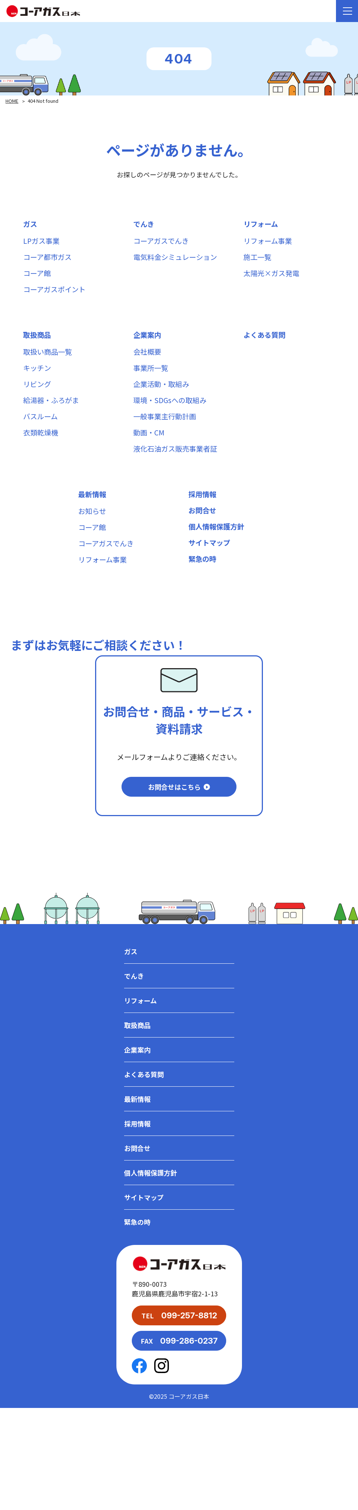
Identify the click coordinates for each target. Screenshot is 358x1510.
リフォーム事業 (268, 243)
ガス (30, 225)
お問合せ (203, 535)
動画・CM (149, 452)
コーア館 (37, 279)
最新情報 (93, 517)
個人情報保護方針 (217, 553)
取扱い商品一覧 (49, 362)
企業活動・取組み (162, 398)
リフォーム (261, 225)
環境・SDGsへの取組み (171, 416)
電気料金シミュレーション (177, 261)
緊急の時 (203, 589)
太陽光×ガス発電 (272, 279)
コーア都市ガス (48, 261)
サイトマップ (210, 571)
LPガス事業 (42, 243)
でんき (144, 225)
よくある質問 (265, 344)
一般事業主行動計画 (166, 434)
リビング (38, 398)
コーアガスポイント (56, 297)
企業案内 (148, 344)
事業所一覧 (151, 380)
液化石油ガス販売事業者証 (177, 470)
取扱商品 (38, 344)
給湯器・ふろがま (52, 416)
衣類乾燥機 (41, 452)
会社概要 (148, 362)
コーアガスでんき (162, 243)
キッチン (38, 380)
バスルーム (41, 434)
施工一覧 (258, 261)
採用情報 (203, 517)
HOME (12, 100)
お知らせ (93, 535)
